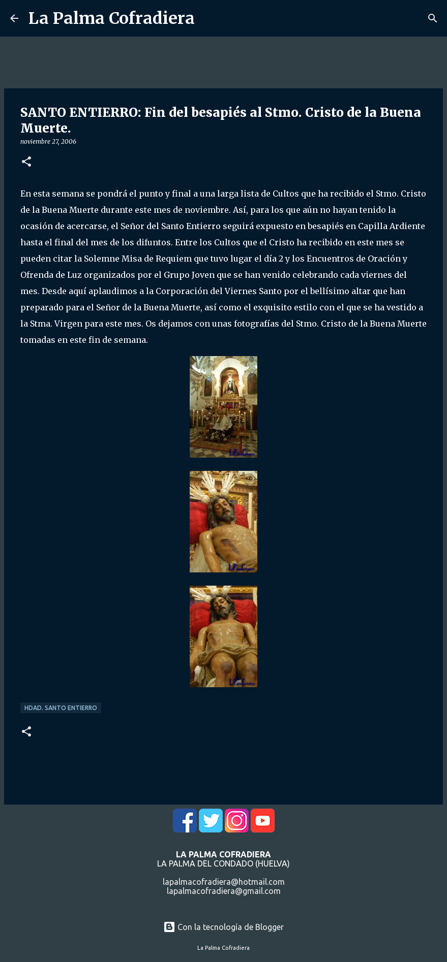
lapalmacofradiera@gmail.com (224, 890)
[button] (26, 162)
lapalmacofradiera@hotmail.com (224, 881)
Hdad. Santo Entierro (60, 707)
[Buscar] (433, 18)
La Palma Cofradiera (111, 18)
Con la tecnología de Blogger (223, 927)
